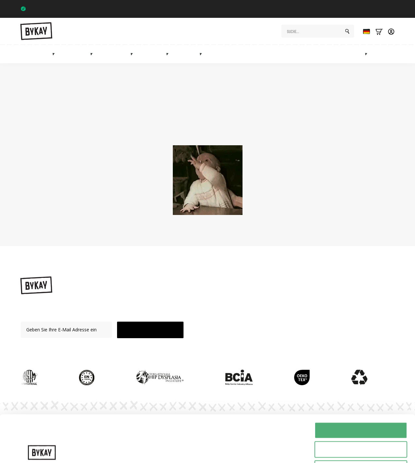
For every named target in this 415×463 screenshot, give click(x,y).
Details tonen (350, 450)
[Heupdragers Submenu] (133, 53)
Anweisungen (294, 297)
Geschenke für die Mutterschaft (259, 54)
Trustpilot (382, 8)
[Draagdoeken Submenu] (93, 53)
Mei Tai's (154, 54)
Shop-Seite (175, 131)
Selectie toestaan (361, 402)
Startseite (251, 131)
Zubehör (189, 54)
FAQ (284, 331)
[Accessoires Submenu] (202, 53)
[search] (347, 31)
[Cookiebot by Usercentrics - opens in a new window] (42, 450)
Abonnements (315, 54)
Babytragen (38, 54)
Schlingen (78, 54)
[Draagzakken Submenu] (55, 53)
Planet (286, 308)
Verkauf (387, 54)
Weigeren (361, 421)
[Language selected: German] (364, 31)
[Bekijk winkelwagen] (379, 31)
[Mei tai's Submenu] (169, 53)
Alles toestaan (360, 383)
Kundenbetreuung (298, 342)
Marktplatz (351, 54)
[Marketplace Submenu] (368, 53)
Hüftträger (117, 54)
